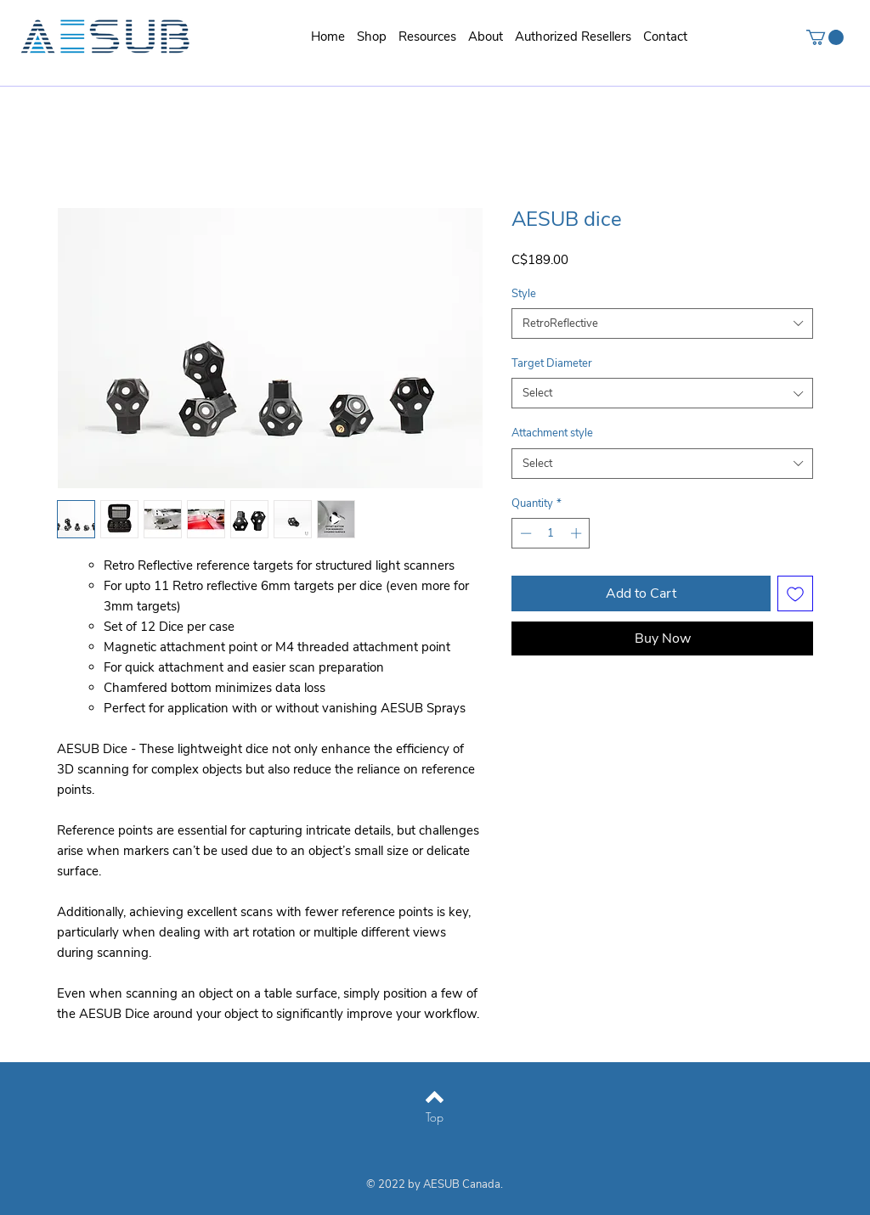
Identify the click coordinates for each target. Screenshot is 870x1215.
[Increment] (578, 533)
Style (523, 293)
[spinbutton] (551, 533)
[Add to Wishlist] (795, 593)
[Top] (435, 1117)
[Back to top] (434, 1096)
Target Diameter (551, 363)
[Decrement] (524, 533)
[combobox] (662, 323)
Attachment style (552, 433)
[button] (427, 37)
